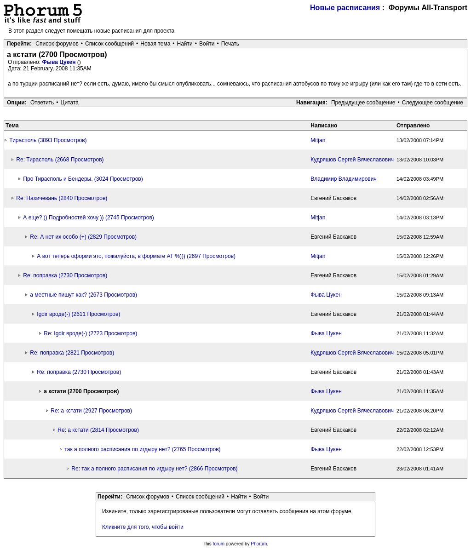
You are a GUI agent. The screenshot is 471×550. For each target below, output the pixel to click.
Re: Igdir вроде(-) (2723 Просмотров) (90, 333)
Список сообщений (109, 43)
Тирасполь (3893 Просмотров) (47, 140)
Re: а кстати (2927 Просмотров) (91, 410)
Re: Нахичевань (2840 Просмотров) (61, 198)
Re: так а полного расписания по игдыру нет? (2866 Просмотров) (154, 468)
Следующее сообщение (432, 102)
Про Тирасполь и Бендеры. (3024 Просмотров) (83, 179)
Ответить (42, 102)
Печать (230, 43)
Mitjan (317, 140)
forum (219, 543)
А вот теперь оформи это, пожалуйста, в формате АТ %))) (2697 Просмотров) (136, 256)
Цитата (70, 102)
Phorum (259, 543)
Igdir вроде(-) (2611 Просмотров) (78, 314)
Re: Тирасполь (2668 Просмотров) (59, 159)
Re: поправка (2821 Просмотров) (72, 352)
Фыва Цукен (59, 62)
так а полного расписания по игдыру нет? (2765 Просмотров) (142, 449)
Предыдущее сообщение (363, 102)
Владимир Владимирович (343, 179)
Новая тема (155, 43)
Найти (185, 43)
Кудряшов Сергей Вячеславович (352, 159)
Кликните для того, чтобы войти (143, 527)
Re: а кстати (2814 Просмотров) (98, 430)
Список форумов (57, 43)
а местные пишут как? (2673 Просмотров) (83, 295)
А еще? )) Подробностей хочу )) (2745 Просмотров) (88, 217)
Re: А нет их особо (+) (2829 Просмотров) (83, 237)
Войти (207, 43)
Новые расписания (345, 7)
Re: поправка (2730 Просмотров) (65, 275)
